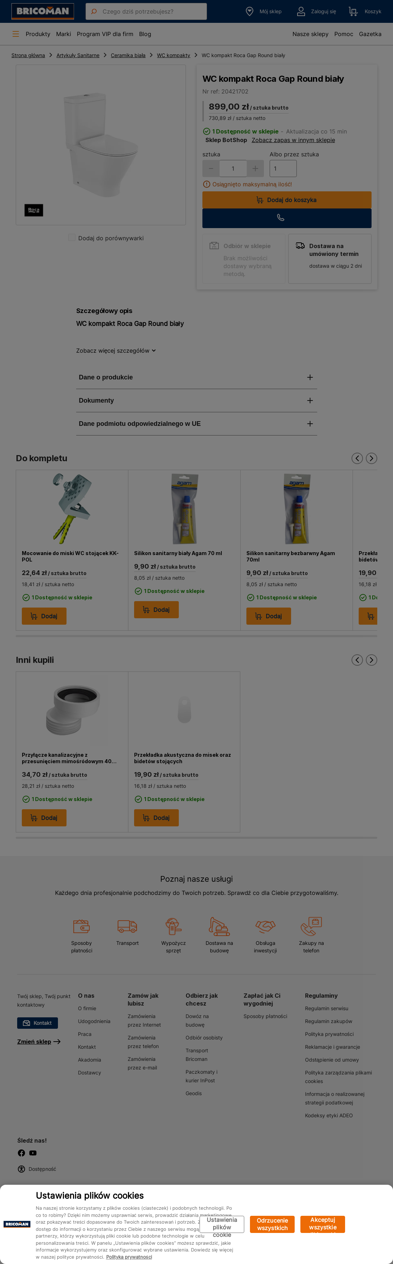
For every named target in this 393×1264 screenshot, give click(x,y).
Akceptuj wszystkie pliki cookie (323, 1224)
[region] (196, 1224)
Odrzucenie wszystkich (272, 1224)
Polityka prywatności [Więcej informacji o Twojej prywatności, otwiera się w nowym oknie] (129, 1257)
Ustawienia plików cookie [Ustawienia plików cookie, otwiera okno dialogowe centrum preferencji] (222, 1224)
